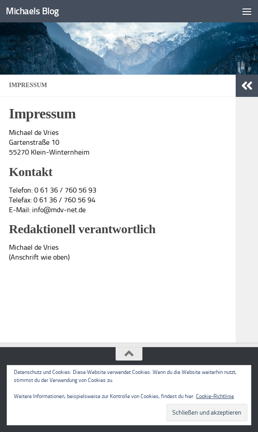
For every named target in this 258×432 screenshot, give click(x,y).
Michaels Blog (32, 11)
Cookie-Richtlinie (215, 396)
